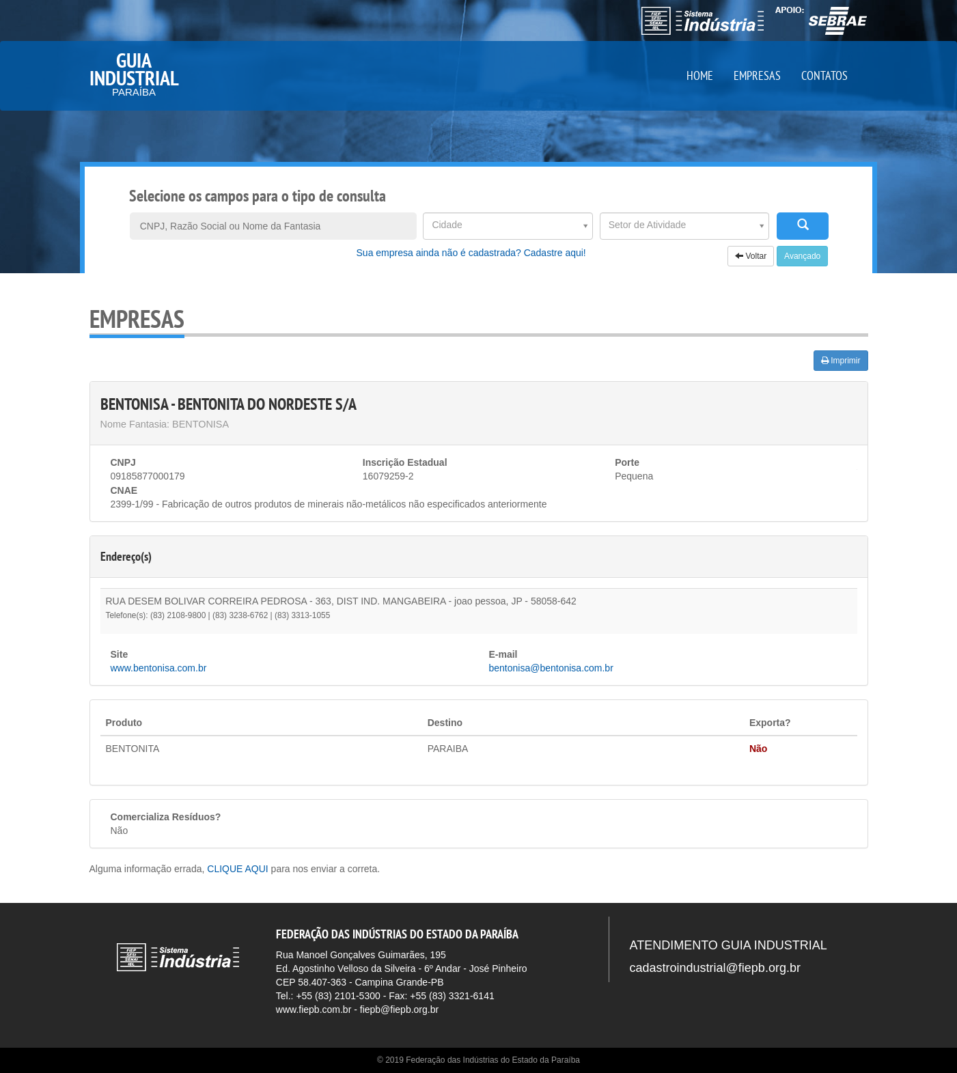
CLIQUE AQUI (237, 868)
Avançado (802, 256)
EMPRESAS (757, 75)
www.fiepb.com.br (313, 1009)
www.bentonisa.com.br (159, 668)
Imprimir (841, 360)
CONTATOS (824, 75)
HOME (699, 75)
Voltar (750, 256)
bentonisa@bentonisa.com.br (551, 668)
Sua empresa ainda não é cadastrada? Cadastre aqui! (471, 252)
